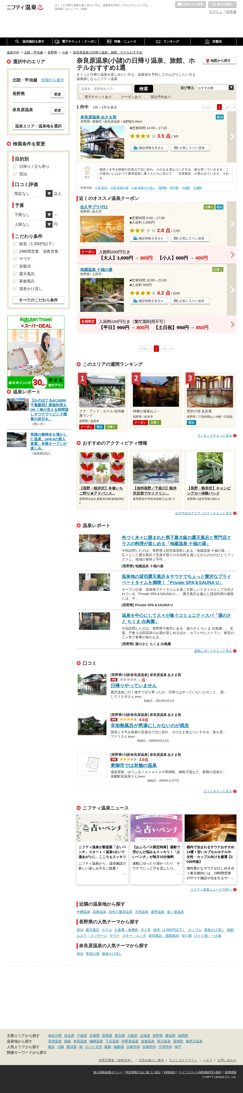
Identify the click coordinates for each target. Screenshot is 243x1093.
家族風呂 (27, 281)
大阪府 (132, 1036)
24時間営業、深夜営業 (39, 251)
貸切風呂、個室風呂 (163, 936)
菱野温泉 (158, 912)
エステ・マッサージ (92, 936)
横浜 (51, 1047)
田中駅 (174, 188)
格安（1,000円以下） (169, 930)
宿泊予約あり (161, 97)
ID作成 (231, 12)
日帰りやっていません (134, 685)
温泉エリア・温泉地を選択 (38, 126)
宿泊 (80, 930)
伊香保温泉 (130, 1041)
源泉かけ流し (214, 930)
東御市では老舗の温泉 (134, 765)
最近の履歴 (222, 4)
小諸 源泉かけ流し (143, 188)
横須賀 (72, 1047)
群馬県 (107, 1036)
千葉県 (82, 1036)
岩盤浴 (25, 266)
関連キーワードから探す (27, 1053)
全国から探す (52, 80)
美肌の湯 (92, 954)
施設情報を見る (150, 148)
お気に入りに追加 (192, 148)
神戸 (177, 1047)
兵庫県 (94, 1036)
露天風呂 (92, 930)
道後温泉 (148, 1041)
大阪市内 (133, 1047)
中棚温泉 (83, 912)
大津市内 (165, 1047)
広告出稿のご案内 (151, 1060)
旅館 (230, 930)
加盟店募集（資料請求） (116, 1060)
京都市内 (149, 1047)
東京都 (120, 1036)
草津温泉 (55, 1041)
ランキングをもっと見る (214, 435)
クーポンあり (131, 97)
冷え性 (146, 930)
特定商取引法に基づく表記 (143, 1072)
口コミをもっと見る (218, 791)
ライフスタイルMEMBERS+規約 (200, 1072)
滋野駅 (162, 188)
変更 (57, 94)
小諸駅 (186, 188)
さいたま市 (93, 1047)
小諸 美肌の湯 (119, 188)
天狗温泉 (141, 912)
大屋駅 (197, 188)
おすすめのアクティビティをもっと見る (203, 513)
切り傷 (187, 936)
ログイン (216, 12)
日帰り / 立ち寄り (34, 166)
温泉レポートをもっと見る (213, 651)
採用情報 (230, 1072)
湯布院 (178, 1041)
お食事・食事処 (126, 930)
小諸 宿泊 (101, 188)
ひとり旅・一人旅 (207, 936)
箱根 (67, 1041)
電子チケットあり (98, 97)
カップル (195, 930)
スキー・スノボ (134, 936)
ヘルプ (207, 1060)
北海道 (145, 1036)
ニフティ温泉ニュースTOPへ (211, 889)
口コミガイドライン (183, 1060)
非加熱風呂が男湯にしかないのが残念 (150, 725)
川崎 (60, 1047)
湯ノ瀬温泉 (175, 912)
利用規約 (169, 1072)
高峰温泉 (99, 912)
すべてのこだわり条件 (38, 300)
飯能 (107, 1047)
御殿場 (119, 1047)
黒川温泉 (164, 1041)
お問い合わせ (226, 1060)
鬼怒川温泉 (194, 1041)
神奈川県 (55, 1036)
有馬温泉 (80, 1041)
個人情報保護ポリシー (107, 1072)
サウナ (115, 936)
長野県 (158, 1036)
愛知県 (170, 1036)
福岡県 (183, 1036)
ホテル (107, 930)
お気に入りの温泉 (190, 4)
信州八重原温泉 (120, 912)
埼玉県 (69, 1036)
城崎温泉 (96, 1041)
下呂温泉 (112, 1041)
